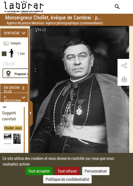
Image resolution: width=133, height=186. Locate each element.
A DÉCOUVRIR (15, 97)
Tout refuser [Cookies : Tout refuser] (67, 171)
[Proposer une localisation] (27, 73)
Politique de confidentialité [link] (67, 179)
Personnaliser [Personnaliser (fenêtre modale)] (96, 171)
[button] (124, 65)
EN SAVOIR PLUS (16, 88)
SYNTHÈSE (15, 32)
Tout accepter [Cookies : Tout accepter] (39, 171)
